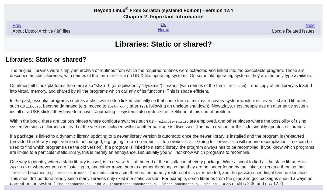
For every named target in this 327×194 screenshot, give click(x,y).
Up (163, 24)
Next (310, 25)
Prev (16, 25)
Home (163, 29)
